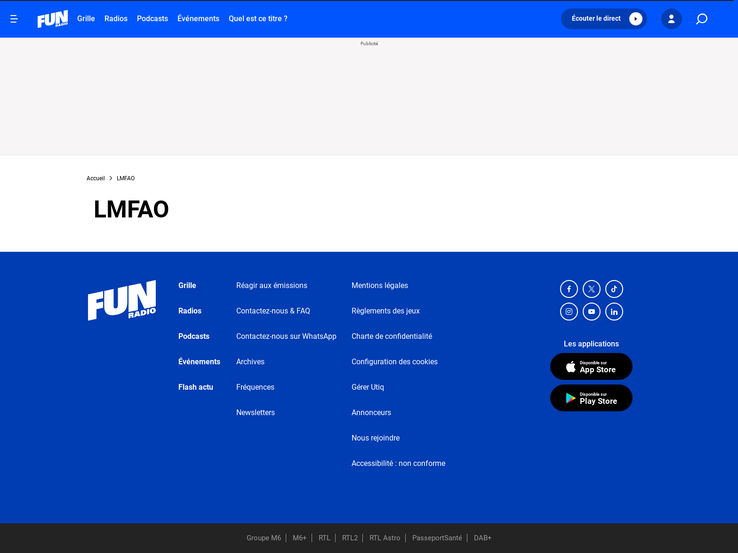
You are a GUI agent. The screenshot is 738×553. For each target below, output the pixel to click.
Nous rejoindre (376, 437)
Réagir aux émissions (271, 285)
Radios (116, 18)
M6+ (300, 538)
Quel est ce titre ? (258, 18)
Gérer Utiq (368, 387)
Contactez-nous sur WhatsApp (286, 336)
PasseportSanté (437, 538)
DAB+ (483, 538)
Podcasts (152, 18)
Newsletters (255, 412)
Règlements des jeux (386, 310)
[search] (701, 19)
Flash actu (195, 387)
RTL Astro (385, 538)
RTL (324, 538)
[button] (604, 18)
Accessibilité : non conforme (398, 463)
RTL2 (350, 538)
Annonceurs (371, 412)
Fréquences (255, 387)
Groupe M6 (264, 538)
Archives (250, 361)
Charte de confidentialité (392, 336)
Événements (198, 18)
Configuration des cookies (395, 361)
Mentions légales (380, 285)
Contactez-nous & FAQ (273, 310)
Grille (86, 18)
